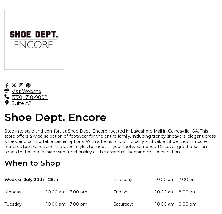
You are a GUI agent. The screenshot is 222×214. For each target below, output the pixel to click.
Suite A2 (22, 103)
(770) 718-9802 (30, 97)
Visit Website (26, 91)
